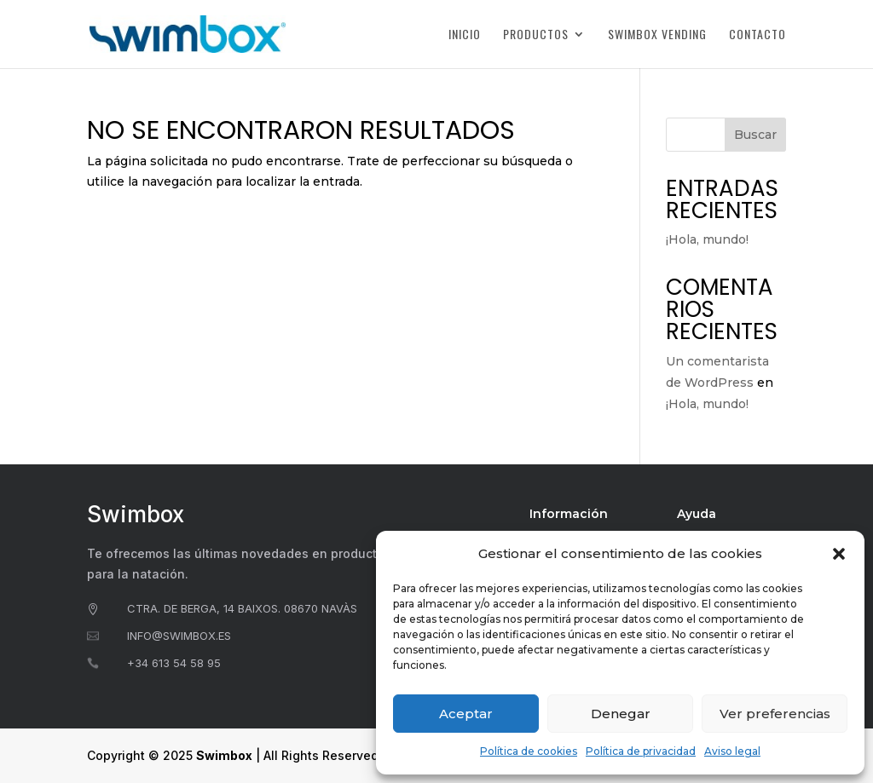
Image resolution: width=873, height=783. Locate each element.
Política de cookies (528, 751)
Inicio (464, 35)
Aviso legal (732, 751)
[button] (838, 553)
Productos (536, 35)
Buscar (755, 134)
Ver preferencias (775, 713)
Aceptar (466, 713)
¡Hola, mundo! (707, 239)
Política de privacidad (641, 751)
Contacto (757, 35)
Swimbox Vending (657, 35)
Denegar (620, 713)
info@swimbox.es (179, 635)
